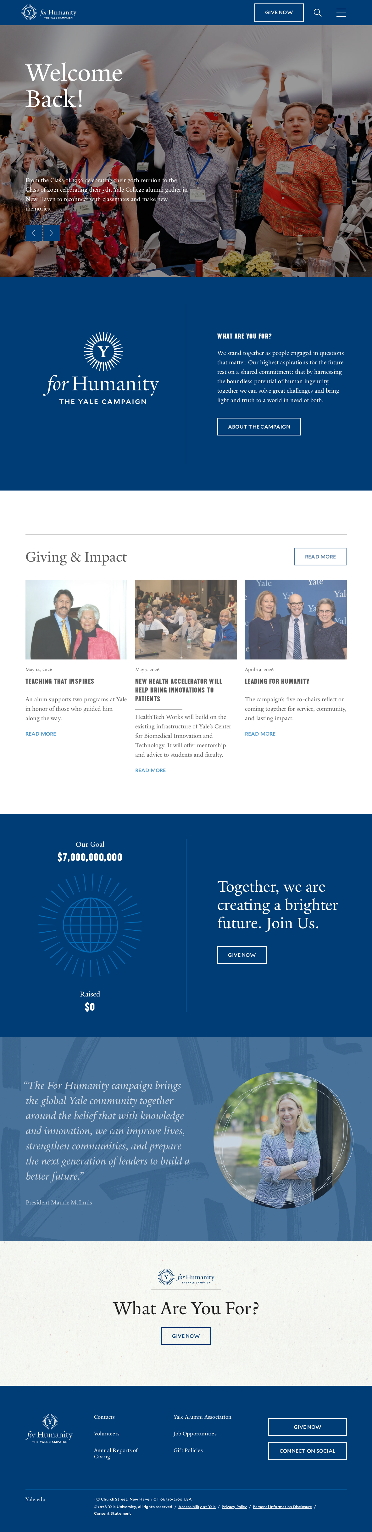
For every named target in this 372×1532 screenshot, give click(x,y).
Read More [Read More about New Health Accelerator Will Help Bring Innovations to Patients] (150, 786)
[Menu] (341, 12)
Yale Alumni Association (203, 1417)
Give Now (279, 12)
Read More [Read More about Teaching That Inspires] (40, 749)
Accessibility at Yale (197, 1506)
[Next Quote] (51, 233)
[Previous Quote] (33, 233)
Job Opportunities (195, 1433)
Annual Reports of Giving (116, 1453)
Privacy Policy (234, 1506)
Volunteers (106, 1433)
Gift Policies (188, 1450)
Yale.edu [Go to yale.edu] (35, 1499)
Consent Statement (112, 1513)
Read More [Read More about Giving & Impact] (320, 572)
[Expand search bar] (318, 13)
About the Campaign (259, 426)
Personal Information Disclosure (282, 1506)
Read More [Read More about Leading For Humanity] (260, 749)
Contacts (104, 1417)
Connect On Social (307, 1450)
